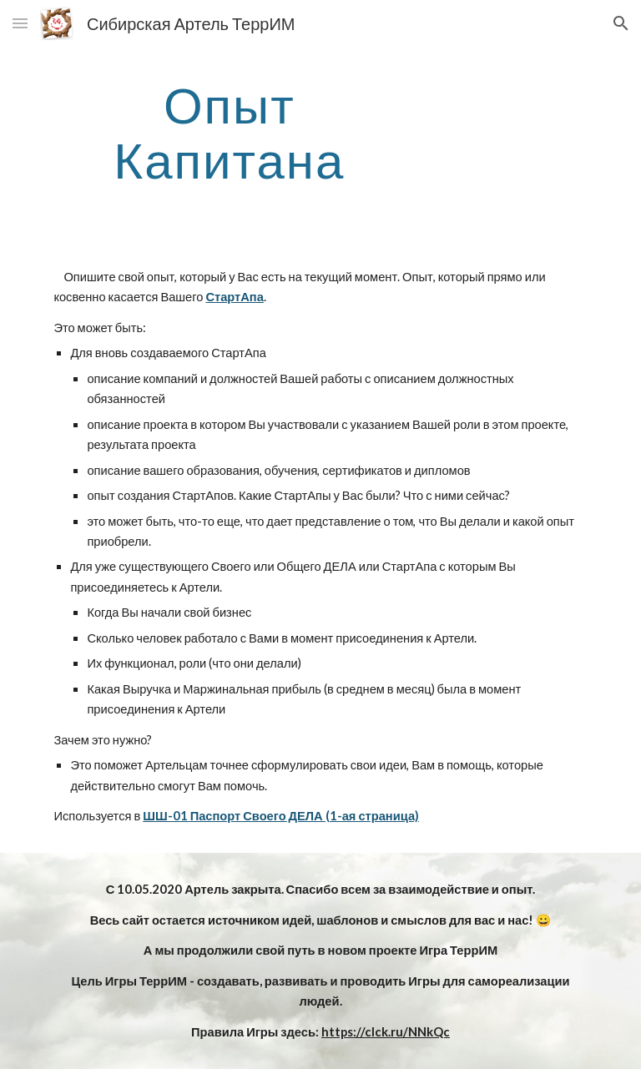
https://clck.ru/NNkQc (385, 1032)
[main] (229, 132)
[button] (20, 23)
